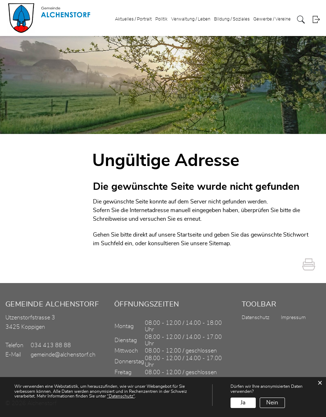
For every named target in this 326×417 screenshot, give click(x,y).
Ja (243, 402)
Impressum (293, 317)
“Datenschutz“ (121, 396)
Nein (272, 402)
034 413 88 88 (51, 345)
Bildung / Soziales (232, 19)
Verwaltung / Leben (190, 19)
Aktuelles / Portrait (133, 19)
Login (316, 19)
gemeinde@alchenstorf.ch (63, 355)
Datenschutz (255, 317)
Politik (161, 19)
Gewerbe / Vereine (272, 19)
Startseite (189, 235)
